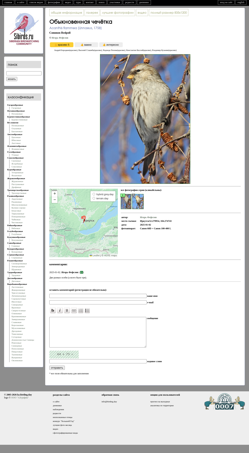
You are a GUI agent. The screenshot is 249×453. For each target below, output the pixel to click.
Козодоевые (17, 252)
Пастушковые (18, 184)
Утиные (15, 155)
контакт (90, 2)
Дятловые (16, 281)
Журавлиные (17, 181)
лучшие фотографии (118, 12)
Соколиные (17, 166)
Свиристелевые (19, 310)
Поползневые (18, 348)
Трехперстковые (19, 193)
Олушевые (16, 128)
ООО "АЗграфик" (20, 403)
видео (68, 2)
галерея (92, 12)
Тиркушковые (18, 213)
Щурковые (16, 269)
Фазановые (17, 175)
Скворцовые (17, 304)
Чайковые (16, 219)
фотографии (54, 2)
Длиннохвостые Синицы (23, 340)
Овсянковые (17, 360)
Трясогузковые (18, 293)
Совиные (16, 246)
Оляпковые (17, 313)
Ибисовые (16, 140)
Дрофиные (16, 187)
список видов (36, 2)
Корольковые (17, 325)
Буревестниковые (19, 119)
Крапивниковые (19, 316)
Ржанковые (17, 202)
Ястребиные (17, 163)
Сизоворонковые (19, 263)
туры (78, 2)
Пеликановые (18, 125)
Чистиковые (17, 222)
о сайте (20, 2)
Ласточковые (17, 287)
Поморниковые (18, 216)
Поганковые (17, 114)
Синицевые (17, 346)
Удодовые (16, 275)
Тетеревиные (17, 172)
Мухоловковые (18, 328)
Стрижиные (17, 257)
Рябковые (16, 228)
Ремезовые (16, 343)
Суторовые (17, 337)
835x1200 (169, 12)
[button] (83, 219)
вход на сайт (226, 2)
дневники (144, 2)
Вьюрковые (17, 357)
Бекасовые (16, 210)
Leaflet (95, 255)
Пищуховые (17, 351)
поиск (102, 2)
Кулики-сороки (18, 208)
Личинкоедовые (19, 296)
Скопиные (16, 161)
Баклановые (17, 131)
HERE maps (110, 255)
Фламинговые (18, 149)
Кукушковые (17, 240)
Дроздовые (17, 331)
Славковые (17, 322)
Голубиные (17, 234)
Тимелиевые (17, 334)
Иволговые (17, 301)
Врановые (16, 307)
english (240, 2)
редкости (129, 2)
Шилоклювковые (19, 205)
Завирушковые (18, 319)
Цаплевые (16, 137)
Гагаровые (16, 108)
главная (8, 2)
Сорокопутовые (19, 299)
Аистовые (16, 143)
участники (115, 2)
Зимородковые (18, 266)
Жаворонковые (18, 290)
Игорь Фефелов (60, 37)
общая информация (66, 12)
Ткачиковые (17, 354)
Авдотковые (17, 199)
